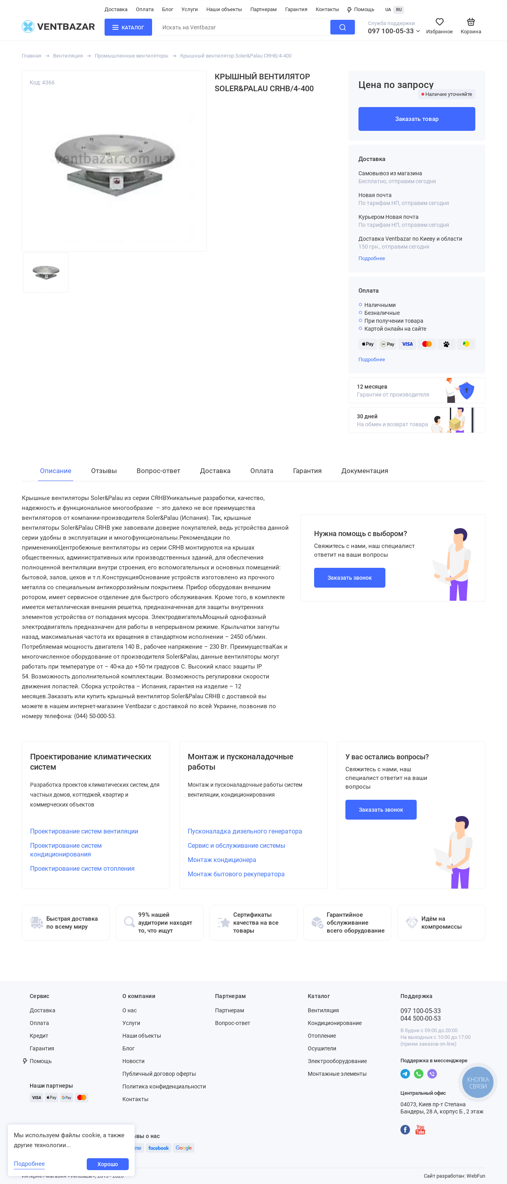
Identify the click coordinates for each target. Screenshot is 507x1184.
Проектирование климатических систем (90, 762)
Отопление (322, 1036)
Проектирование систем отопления (82, 868)
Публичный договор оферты (159, 1074)
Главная (31, 56)
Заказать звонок (350, 578)
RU (399, 9)
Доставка (116, 9)
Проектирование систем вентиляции (84, 831)
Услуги (189, 9)
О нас (129, 1010)
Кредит (39, 1036)
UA (388, 9)
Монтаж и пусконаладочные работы (241, 762)
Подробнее (371, 258)
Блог (167, 9)
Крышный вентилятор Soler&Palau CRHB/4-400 (236, 56)
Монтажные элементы (337, 1074)
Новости (133, 1061)
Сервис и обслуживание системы (236, 845)
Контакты (327, 9)
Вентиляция (68, 56)
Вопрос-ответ (232, 1023)
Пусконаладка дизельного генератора (245, 831)
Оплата (145, 9)
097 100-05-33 (391, 31)
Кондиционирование (335, 1023)
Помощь (360, 9)
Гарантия (296, 9)
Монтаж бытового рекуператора (236, 874)
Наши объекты (224, 9)
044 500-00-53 (420, 1018)
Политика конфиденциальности (164, 1086)
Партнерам (263, 9)
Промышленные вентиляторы (131, 56)
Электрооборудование (337, 1061)
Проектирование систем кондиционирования (66, 850)
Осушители (322, 1048)
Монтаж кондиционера (222, 860)
